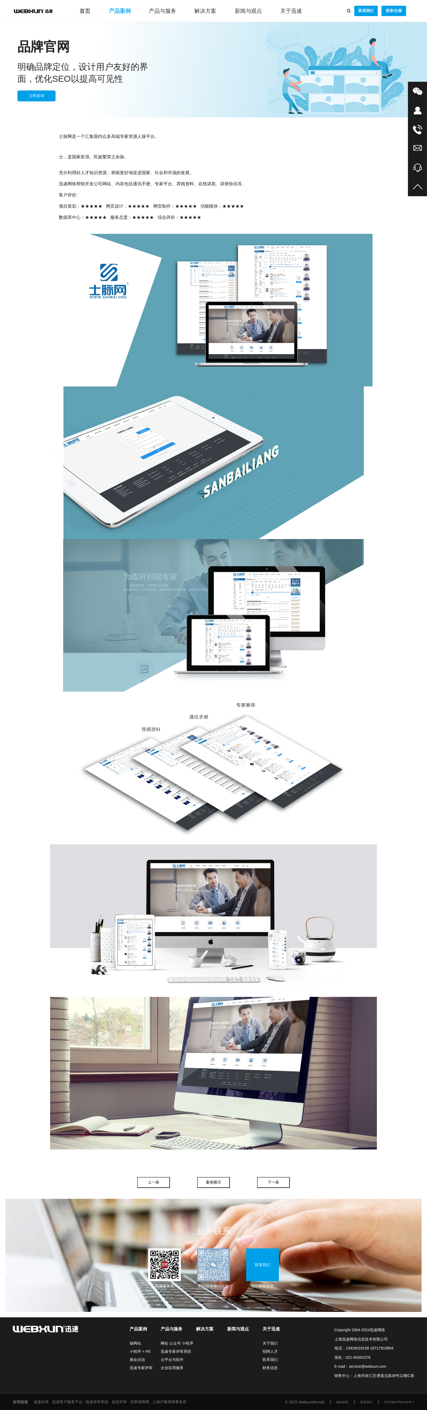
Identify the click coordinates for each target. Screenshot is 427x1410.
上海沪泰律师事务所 (169, 1402)
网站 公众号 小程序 (177, 1343)
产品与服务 (162, 11)
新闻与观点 (248, 11)
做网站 (135, 1343)
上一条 (153, 1182)
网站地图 (318, 1402)
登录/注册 (394, 10)
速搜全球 (41, 1402)
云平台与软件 (172, 1359)
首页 (85, 11)
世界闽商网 (139, 1402)
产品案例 (120, 11)
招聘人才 (270, 1351)
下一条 (273, 1182)
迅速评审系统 (97, 1402)
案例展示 (213, 1182)
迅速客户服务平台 (67, 1402)
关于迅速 (291, 11)
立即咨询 (36, 95)
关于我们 (270, 1343)
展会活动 (137, 1359)
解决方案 (205, 11)
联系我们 (366, 10)
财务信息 (270, 1368)
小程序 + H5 (140, 1351)
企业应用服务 (172, 1368)
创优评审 (119, 1402)
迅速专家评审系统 (176, 1351)
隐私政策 (342, 1402)
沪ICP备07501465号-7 (399, 1402)
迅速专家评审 (141, 1368)
